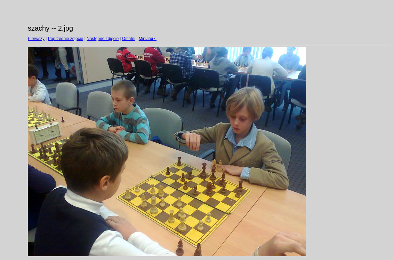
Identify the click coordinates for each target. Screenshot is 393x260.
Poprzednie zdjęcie (65, 38)
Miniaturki (148, 38)
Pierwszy (36, 38)
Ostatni (128, 38)
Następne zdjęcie (103, 38)
